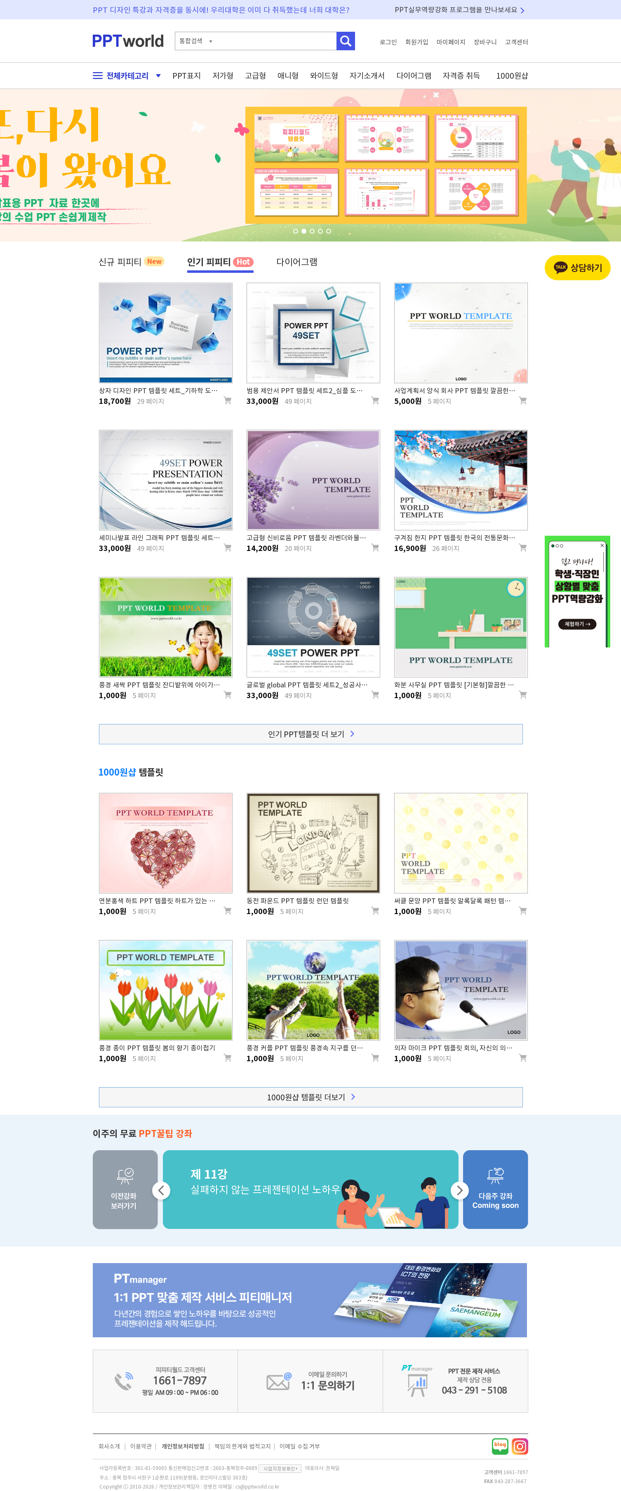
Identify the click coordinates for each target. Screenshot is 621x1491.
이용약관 (141, 1446)
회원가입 (416, 42)
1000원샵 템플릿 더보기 (311, 1097)
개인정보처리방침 (183, 1446)
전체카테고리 (124, 76)
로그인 (388, 42)
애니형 (288, 76)
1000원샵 (512, 76)
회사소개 (109, 1446)
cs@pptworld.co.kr (257, 1486)
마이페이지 (451, 42)
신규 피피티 (131, 261)
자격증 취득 (461, 76)
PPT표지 (186, 76)
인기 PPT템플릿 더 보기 (311, 734)
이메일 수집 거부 (300, 1446)
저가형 (222, 76)
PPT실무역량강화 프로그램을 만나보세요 (456, 9)
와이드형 (324, 76)
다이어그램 (413, 76)
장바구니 (485, 42)
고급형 (255, 76)
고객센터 (516, 42)
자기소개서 (367, 76)
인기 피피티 (220, 261)
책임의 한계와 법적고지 (242, 1446)
